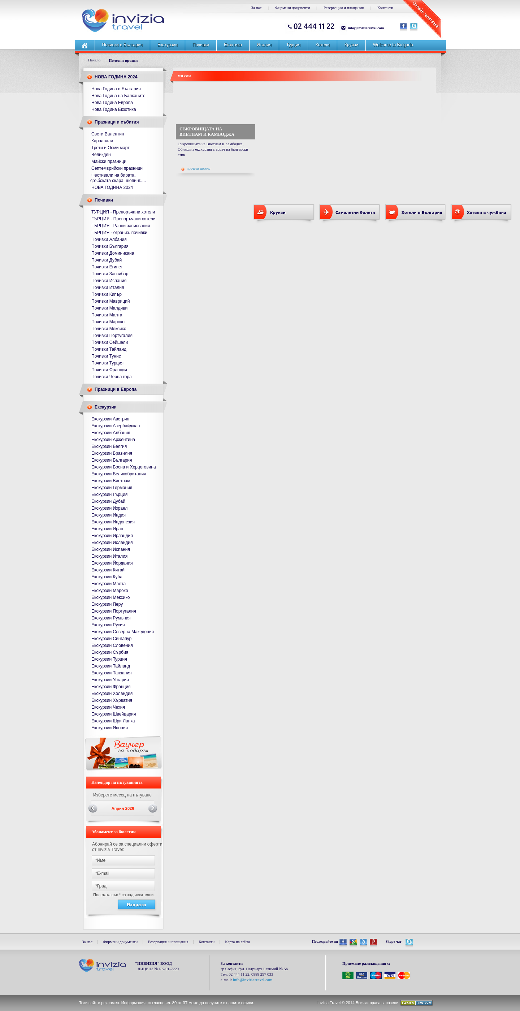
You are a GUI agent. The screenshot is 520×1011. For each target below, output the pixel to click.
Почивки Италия (107, 287)
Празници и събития (117, 122)
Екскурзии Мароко (109, 590)
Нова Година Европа (112, 102)
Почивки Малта (106, 314)
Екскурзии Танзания (111, 672)
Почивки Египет (107, 266)
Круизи (351, 44)
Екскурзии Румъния (111, 618)
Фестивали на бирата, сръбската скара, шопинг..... (118, 178)
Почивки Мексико (108, 328)
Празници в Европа (115, 389)
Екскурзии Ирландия (112, 535)
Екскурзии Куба (106, 576)
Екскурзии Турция (109, 659)
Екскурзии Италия (109, 556)
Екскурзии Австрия (110, 419)
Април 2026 (123, 808)
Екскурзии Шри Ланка (113, 720)
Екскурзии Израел (109, 508)
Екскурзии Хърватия (111, 700)
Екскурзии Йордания (112, 563)
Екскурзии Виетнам (110, 480)
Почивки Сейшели (109, 342)
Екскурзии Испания (110, 549)
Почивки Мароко (108, 321)
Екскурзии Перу (107, 604)
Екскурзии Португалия (113, 611)
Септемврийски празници (117, 168)
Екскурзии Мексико (110, 597)
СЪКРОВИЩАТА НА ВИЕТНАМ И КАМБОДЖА (206, 131)
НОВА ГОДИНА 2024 (116, 76)
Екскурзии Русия (108, 624)
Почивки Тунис (106, 356)
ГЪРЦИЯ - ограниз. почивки (119, 232)
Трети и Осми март (110, 147)
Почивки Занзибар (109, 273)
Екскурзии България (111, 460)
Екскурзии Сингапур (111, 638)
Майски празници (108, 161)
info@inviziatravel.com (366, 28)
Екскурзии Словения (112, 645)
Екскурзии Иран (107, 528)
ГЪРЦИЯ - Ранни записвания (120, 225)
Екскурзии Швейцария (113, 714)
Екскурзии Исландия (112, 542)
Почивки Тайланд (108, 349)
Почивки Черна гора (111, 376)
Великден (101, 154)
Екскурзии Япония (109, 727)
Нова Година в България (116, 88)
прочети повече (195, 169)
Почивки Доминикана (112, 253)
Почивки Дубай (106, 260)
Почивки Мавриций (110, 301)
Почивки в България (122, 44)
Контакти (385, 7)
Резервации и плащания (344, 7)
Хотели (322, 44)
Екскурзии (167, 44)
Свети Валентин (107, 134)
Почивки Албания (109, 239)
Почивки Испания (108, 280)
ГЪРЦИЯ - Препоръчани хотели (123, 218)
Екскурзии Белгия (109, 446)
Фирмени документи (292, 7)
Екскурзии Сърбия (109, 652)
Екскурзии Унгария (110, 679)
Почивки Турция (107, 363)
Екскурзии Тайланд (110, 666)
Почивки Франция (109, 369)
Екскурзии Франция (111, 686)
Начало (94, 60)
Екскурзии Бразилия (111, 453)
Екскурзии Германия (111, 487)
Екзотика (233, 44)
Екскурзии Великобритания (118, 473)
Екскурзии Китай (108, 570)
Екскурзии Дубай (108, 501)
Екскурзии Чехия (108, 707)
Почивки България (110, 246)
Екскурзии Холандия (112, 693)
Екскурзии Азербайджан (115, 425)
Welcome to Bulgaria (393, 44)
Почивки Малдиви (109, 308)
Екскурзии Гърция (109, 494)
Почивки (200, 44)
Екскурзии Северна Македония (122, 631)
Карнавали (102, 140)
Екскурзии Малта (108, 583)
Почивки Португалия (112, 335)
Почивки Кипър (106, 294)
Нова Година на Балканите (118, 95)
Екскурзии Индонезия (113, 521)
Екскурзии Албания (110, 432)
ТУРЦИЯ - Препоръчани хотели (123, 212)
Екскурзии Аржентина (113, 439)
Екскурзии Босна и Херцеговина (123, 467)
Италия (264, 44)
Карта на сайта (237, 941)
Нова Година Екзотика (113, 109)
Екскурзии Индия (108, 515)
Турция (293, 44)
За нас (256, 7)
